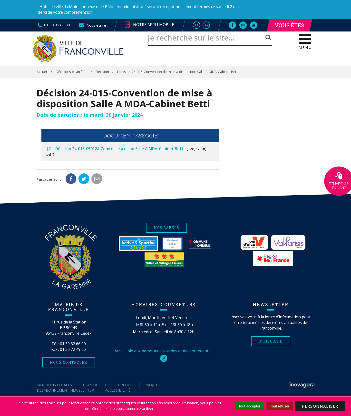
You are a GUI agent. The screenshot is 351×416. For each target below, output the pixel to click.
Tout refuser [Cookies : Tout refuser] (279, 406)
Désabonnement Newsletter (65, 390)
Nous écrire (92, 25)
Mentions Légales (54, 384)
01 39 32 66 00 (73, 343)
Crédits (125, 384)
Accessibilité (117, 390)
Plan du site (95, 384)
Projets (152, 384)
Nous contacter (68, 362)
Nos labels (166, 227)
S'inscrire (271, 341)
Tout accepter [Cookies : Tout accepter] (249, 406)
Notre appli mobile (149, 24)
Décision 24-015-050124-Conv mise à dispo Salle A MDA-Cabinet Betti (126, 151)
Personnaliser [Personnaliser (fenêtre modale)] (320, 406)
